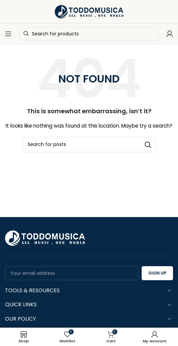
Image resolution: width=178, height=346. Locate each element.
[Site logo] (89, 11)
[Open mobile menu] (8, 33)
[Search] (89, 144)
